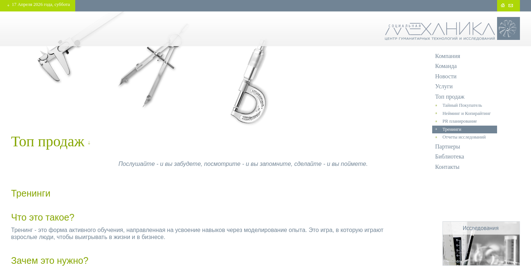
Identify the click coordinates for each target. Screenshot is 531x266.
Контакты (447, 167)
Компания (447, 56)
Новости (446, 76)
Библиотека (449, 156)
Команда (446, 66)
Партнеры (447, 146)
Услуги (444, 86)
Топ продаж (450, 96)
